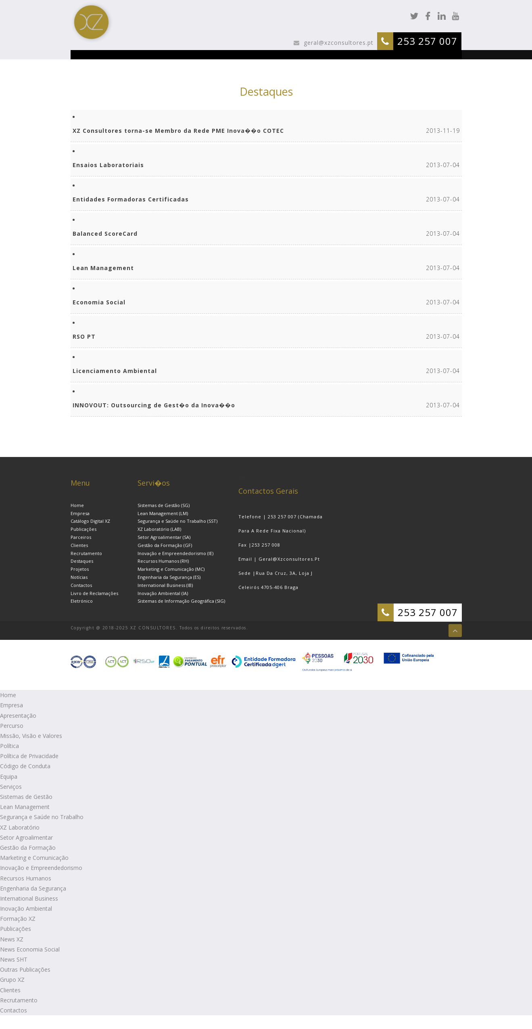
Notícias (79, 577)
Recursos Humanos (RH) (163, 561)
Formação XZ (17, 918)
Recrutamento (86, 553)
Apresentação (18, 715)
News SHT (13, 959)
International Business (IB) (165, 585)
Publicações (83, 529)
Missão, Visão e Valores (31, 736)
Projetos (80, 569)
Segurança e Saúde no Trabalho (41, 817)
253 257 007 (427, 41)
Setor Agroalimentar (26, 837)
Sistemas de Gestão (26, 797)
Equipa (8, 776)
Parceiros (81, 537)
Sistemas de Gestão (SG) (164, 505)
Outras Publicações (25, 969)
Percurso (11, 725)
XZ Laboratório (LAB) (159, 529)
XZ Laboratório (20, 827)
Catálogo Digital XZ (90, 521)
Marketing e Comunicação (34, 857)
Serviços (11, 786)
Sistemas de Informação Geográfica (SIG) (181, 601)
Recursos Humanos (25, 878)
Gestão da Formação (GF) (165, 545)
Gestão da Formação (28, 847)
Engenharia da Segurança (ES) (169, 577)
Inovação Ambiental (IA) (163, 593)
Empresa (80, 513)
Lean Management (25, 807)
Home (77, 505)
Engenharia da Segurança (33, 888)
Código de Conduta (25, 766)
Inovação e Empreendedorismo (41, 868)
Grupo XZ (12, 979)
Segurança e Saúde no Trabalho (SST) (177, 521)
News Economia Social (30, 949)
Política (9, 746)
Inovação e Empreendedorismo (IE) (175, 553)
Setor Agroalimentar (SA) (164, 537)
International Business (29, 898)
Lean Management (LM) (163, 513)
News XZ (11, 939)
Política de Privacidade (29, 756)
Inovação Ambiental (26, 908)
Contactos (81, 585)
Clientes (79, 545)
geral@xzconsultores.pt (337, 42)
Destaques (82, 561)
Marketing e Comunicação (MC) (171, 569)
